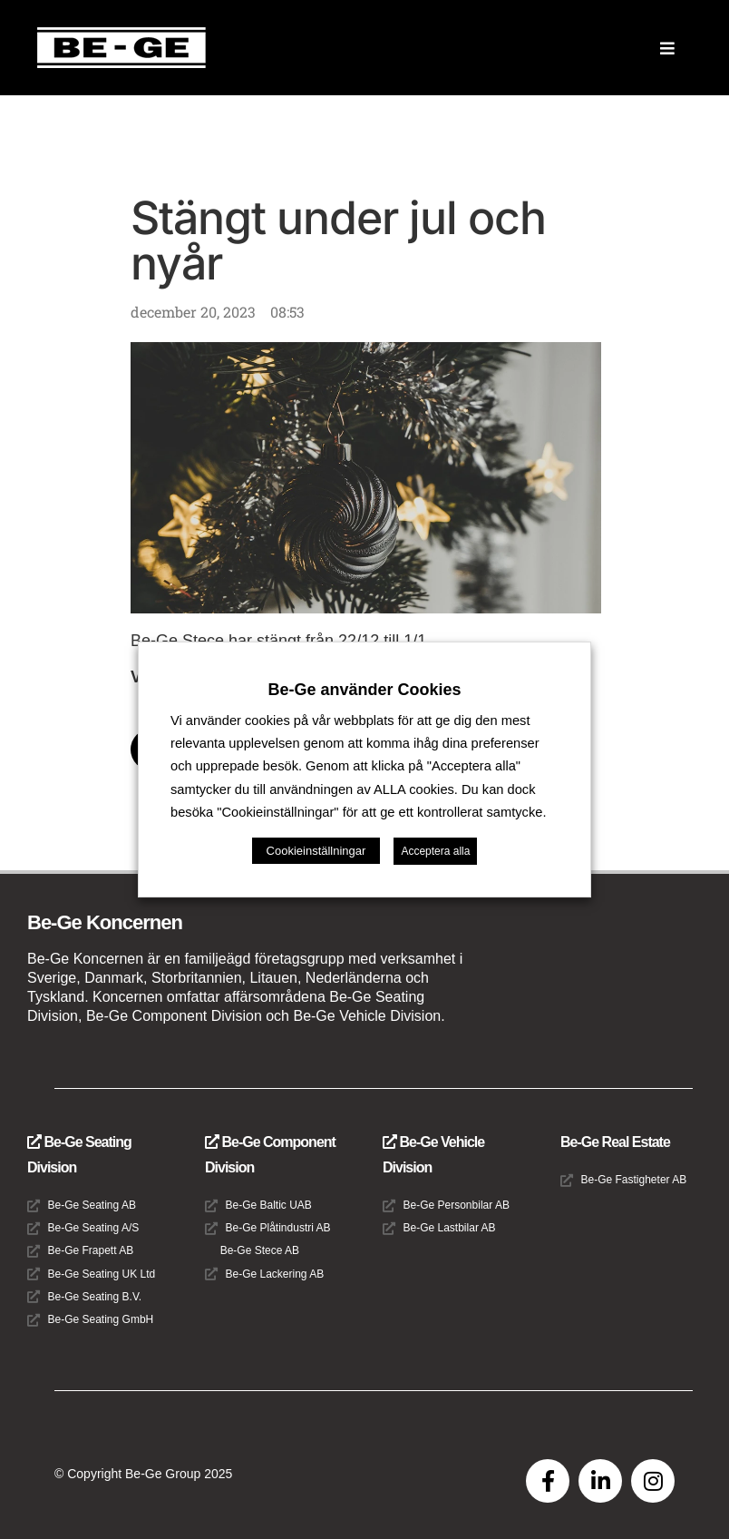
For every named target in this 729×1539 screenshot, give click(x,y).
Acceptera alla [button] (435, 851)
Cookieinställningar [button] (316, 851)
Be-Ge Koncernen (104, 922)
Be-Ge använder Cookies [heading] (364, 690)
